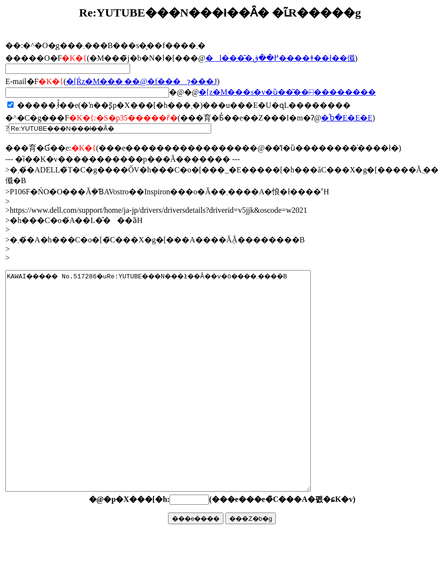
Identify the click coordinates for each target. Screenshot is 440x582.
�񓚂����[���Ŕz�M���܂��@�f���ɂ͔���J (141, 81)
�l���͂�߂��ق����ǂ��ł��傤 (280, 58)
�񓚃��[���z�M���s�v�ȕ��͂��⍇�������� (287, 92)
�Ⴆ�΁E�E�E (346, 118)
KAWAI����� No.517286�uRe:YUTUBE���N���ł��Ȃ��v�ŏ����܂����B (176, 402)
